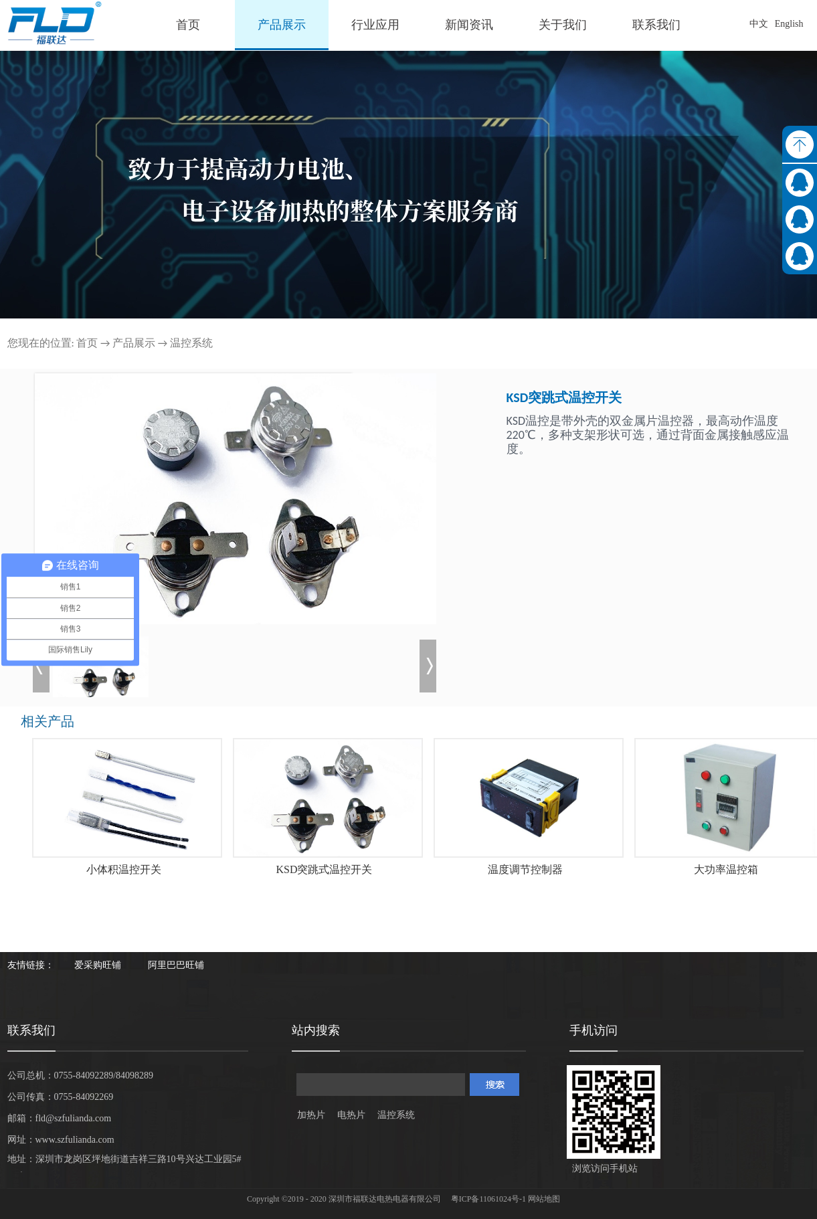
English (789, 24)
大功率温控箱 (726, 869)
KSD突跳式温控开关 (324, 869)
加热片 (311, 1115)
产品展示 (133, 343)
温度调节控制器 (525, 869)
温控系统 (191, 343)
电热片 (351, 1115)
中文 (758, 24)
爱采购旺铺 (97, 965)
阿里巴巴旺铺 (176, 965)
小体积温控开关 (123, 869)
